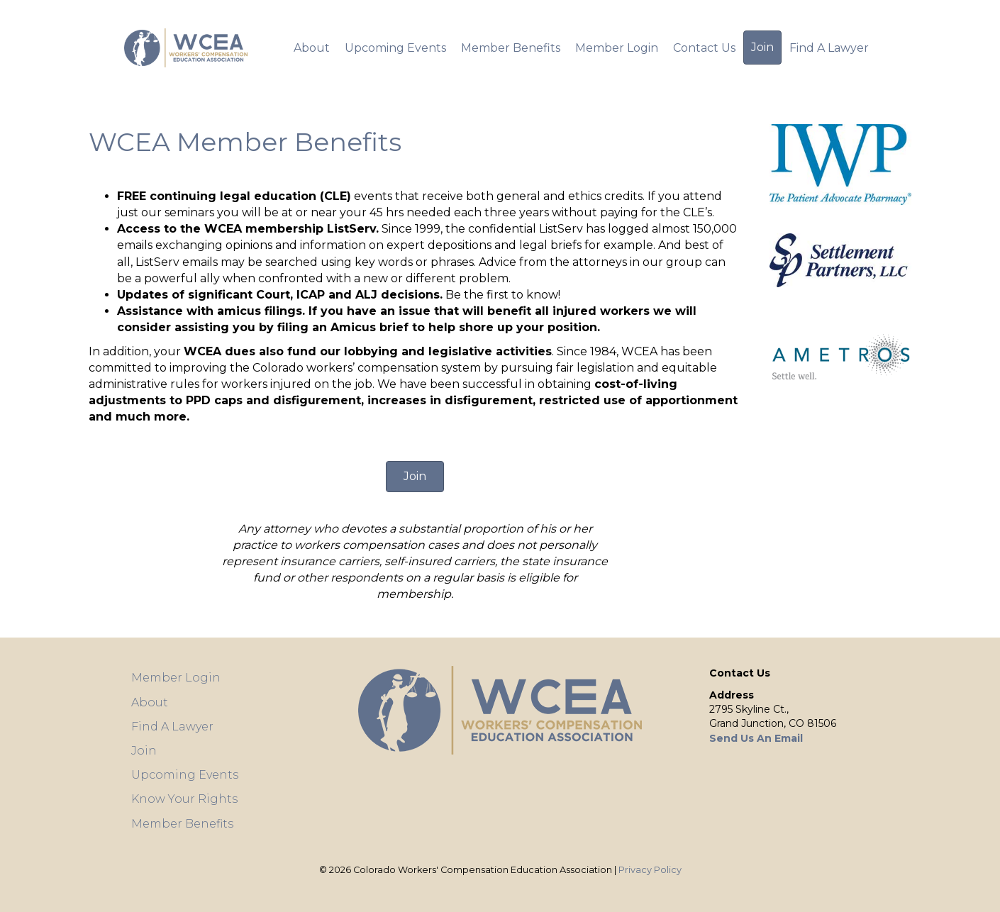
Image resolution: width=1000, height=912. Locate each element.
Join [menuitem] (762, 47)
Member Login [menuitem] (616, 48)
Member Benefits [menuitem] (510, 48)
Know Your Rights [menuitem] (184, 799)
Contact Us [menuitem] (704, 48)
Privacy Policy (650, 869)
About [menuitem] (312, 48)
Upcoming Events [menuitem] (395, 48)
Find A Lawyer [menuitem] (829, 48)
